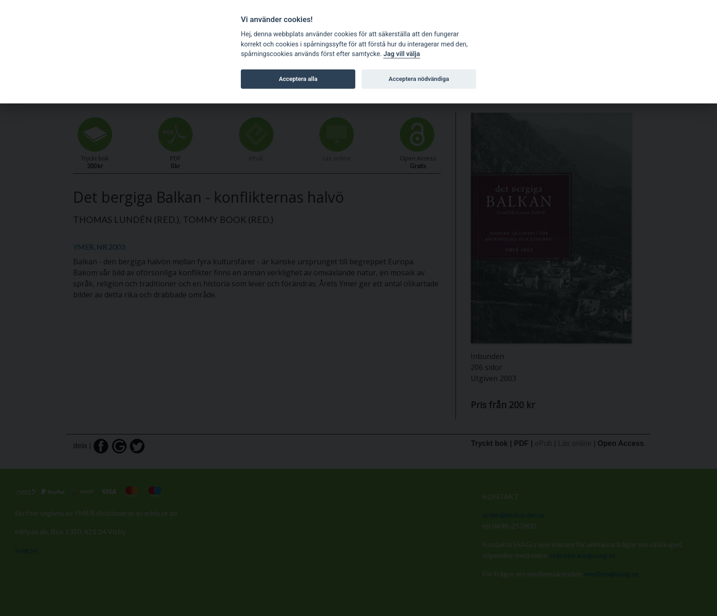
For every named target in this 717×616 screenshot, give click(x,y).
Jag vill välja (401, 54)
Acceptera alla (298, 78)
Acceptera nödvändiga (419, 78)
